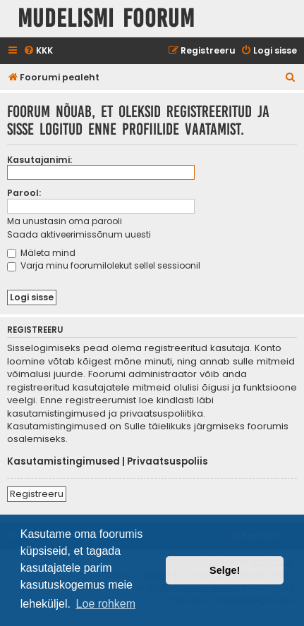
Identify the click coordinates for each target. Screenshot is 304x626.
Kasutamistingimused (63, 461)
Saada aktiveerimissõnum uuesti (79, 234)
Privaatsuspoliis (167, 461)
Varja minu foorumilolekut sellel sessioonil (103, 265)
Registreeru (36, 494)
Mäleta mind (41, 253)
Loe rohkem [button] (106, 604)
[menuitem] (38, 51)
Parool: (24, 193)
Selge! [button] (224, 570)
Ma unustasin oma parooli (64, 221)
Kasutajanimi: (39, 160)
